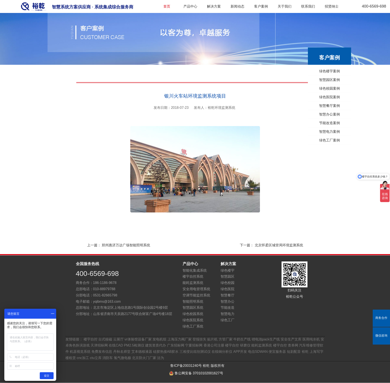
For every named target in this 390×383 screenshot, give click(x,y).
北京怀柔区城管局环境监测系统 (279, 245)
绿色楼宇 (227, 270)
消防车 (107, 358)
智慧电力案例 (330, 131)
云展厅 (118, 339)
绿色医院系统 (193, 320)
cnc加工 (83, 358)
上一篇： (114, 245)
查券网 (293, 345)
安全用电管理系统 (196, 289)
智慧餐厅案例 (330, 106)
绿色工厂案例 (330, 140)
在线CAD (116, 345)
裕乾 (305, 351)
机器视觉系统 (80, 351)
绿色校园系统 (193, 314)
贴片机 (212, 339)
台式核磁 (105, 339)
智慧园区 (227, 276)
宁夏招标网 (193, 345)
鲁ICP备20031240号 (186, 365)
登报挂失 (199, 339)
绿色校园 (227, 283)
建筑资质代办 (156, 345)
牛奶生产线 (242, 339)
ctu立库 (95, 358)
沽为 (160, 358)
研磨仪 (245, 345)
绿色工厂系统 (193, 326)
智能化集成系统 (195, 270)
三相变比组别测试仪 (195, 351)
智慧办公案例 (330, 114)
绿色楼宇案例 (330, 71)
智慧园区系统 (193, 307)
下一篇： (276, 245)
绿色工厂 (227, 320)
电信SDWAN (258, 351)
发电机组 (159, 339)
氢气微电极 (122, 358)
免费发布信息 (101, 351)
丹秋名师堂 (122, 351)
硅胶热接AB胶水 (165, 351)
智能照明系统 (193, 301)
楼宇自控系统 (193, 276)
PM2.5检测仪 (134, 345)
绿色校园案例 (330, 88)
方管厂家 (225, 339)
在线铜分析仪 (222, 351)
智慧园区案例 (330, 80)
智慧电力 (227, 314)
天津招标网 (99, 345)
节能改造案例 (330, 123)
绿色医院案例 (330, 97)
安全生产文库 (291, 339)
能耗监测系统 (193, 283)
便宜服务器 (277, 351)
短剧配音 (294, 351)
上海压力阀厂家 (179, 339)
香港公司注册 (214, 345)
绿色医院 (227, 289)
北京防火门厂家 (144, 358)
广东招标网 (175, 345)
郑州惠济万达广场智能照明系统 (126, 245)
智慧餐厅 (227, 295)
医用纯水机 (311, 339)
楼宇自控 (90, 339)
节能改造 (227, 307)
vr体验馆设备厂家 (137, 339)
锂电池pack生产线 (266, 339)
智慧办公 (227, 301)
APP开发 (240, 351)
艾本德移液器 (141, 351)
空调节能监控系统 (196, 295)
